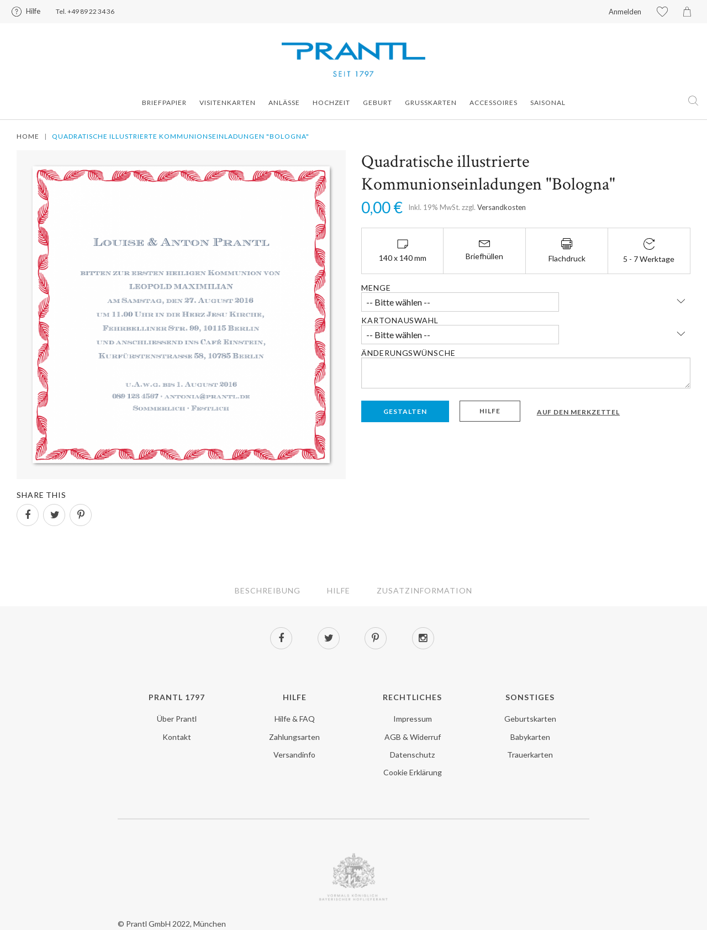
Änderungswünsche (408, 353)
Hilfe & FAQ (295, 718)
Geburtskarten (530, 718)
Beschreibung (267, 590)
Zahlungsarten (294, 737)
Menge (376, 287)
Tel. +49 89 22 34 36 (85, 11)
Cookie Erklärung (412, 772)
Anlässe (284, 102)
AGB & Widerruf (412, 737)
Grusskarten (431, 102)
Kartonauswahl (399, 320)
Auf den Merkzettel (578, 412)
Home (28, 136)
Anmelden (625, 11)
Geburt (377, 102)
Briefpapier (164, 102)
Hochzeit (331, 102)
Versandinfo (294, 754)
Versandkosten (501, 207)
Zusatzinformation (424, 590)
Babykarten (530, 737)
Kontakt (176, 737)
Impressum (412, 718)
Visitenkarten (227, 102)
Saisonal (548, 102)
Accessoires (493, 102)
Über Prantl (177, 718)
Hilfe (33, 11)
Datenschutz (412, 754)
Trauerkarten (530, 754)
